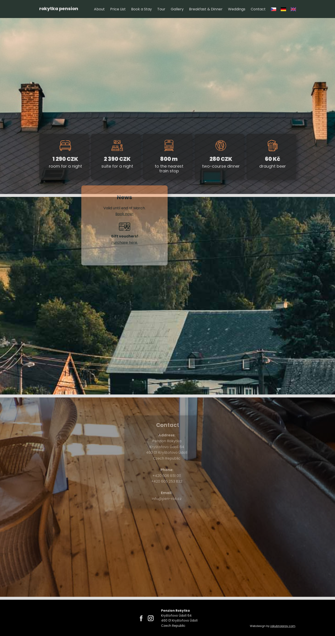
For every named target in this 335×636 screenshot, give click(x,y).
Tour (161, 9)
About (99, 9)
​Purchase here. (124, 242)
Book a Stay (141, 9)
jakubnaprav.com (282, 626)
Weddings (236, 9)
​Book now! (124, 214)
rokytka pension (58, 8)
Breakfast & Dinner (206, 9)
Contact (258, 9)
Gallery (177, 9)
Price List (118, 9)
